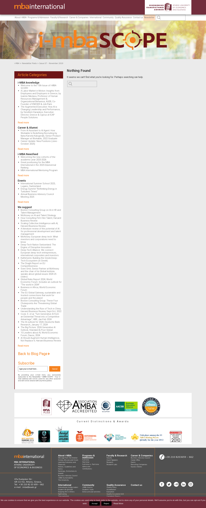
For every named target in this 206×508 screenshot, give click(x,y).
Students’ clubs (88, 490)
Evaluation (110, 492)
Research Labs (112, 464)
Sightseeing (62, 494)
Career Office (135, 460)
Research (110, 462)
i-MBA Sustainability (65, 478)
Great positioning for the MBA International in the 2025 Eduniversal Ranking (38, 165)
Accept (95, 503)
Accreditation (111, 490)
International (96, 17)
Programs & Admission (38, 17)
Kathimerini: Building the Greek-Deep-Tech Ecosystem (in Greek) (39, 259)
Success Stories (136, 467)
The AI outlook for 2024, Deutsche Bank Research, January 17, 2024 (40, 323)
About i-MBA (21, 17)
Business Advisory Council (67, 476)
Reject (106, 503)
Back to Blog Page (34, 354)
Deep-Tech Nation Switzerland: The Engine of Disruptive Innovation (38, 246)
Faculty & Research (59, 17)
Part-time (85, 462)
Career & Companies (79, 17)
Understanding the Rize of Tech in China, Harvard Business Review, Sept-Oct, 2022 (41, 310)
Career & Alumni (28, 127)
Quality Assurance (123, 17)
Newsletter (149, 17)
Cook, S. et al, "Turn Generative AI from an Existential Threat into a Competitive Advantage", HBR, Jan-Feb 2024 (40, 317)
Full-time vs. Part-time (90, 464)
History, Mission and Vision (68, 460)
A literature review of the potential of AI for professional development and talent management (41, 231)
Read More (118, 503)
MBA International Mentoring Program (39, 170)
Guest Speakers (112, 460)
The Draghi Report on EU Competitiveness (33, 264)
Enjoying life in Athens (66, 492)
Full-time (85, 460)
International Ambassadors (68, 487)
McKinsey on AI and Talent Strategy (38, 215)
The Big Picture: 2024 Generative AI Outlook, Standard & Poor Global (38, 328)
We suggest (25, 207)
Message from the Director (67, 458)
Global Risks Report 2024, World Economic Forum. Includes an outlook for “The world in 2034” (41, 282)
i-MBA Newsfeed (28, 154)
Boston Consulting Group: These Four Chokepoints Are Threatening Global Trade (39, 303)
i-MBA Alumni (87, 487)
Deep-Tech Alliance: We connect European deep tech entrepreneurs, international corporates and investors (40, 253)
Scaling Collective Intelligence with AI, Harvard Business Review (39, 224)
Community (108, 17)
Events (22, 180)
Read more (23, 122)
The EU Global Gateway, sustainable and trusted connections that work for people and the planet (40, 295)
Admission (86, 467)
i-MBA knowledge (28, 82)
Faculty (109, 458)
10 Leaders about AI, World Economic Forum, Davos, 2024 (39, 334)
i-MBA (16, 63)
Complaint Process (113, 496)
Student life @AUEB (65, 490)
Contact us (138, 17)
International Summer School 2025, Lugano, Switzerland (38, 185)
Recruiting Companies (139, 464)
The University (63, 480)
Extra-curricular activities (91, 492)
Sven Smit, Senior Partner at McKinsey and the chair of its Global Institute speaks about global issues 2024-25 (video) (40, 272)
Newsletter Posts (29, 63)
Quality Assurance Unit (115, 494)
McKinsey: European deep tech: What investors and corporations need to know (39, 239)
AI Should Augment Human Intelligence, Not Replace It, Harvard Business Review (41, 339)
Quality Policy (111, 487)
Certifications (87, 469)
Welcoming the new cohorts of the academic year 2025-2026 (38, 158)
